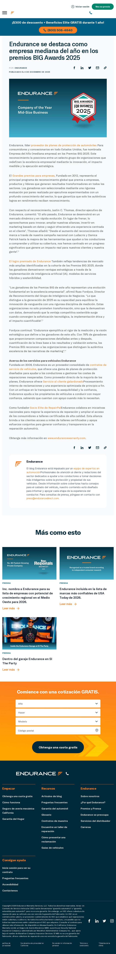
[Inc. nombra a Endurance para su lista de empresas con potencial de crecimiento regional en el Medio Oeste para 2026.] (29, 563)
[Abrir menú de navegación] (4, 13)
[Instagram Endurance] (112, 920)
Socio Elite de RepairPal (45, 407)
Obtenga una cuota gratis (58, 747)
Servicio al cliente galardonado (63, 381)
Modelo (22, 720)
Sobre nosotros (90, 795)
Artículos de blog (51, 795)
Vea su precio (102, 6)
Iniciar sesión (80, 6)
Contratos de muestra (54, 820)
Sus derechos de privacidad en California (32, 944)
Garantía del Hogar (13, 818)
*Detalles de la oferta (104, 944)
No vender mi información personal (62, 944)
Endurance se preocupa (94, 814)
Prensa (6, 582)
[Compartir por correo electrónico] (97, 67)
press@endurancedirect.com (43, 498)
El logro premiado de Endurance (30, 261)
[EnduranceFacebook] (89, 920)
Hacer (21, 712)
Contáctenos (10, 890)
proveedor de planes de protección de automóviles (64, 145)
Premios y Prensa (91, 808)
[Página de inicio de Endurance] (29, 12)
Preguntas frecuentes (54, 801)
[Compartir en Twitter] (89, 67)
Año (20, 703)
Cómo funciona (11, 801)
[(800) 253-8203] (101, 13)
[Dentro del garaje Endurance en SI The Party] (29, 633)
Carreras (86, 826)
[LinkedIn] (97, 920)
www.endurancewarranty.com (66, 438)
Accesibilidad (10, 883)
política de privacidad (6, 944)
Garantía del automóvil (54, 808)
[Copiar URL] (105, 67)
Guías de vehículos (52, 847)
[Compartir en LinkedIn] (82, 67)
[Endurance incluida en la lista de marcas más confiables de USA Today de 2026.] (87, 563)
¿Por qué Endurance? (93, 801)
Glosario (46, 814)
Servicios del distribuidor (95, 820)
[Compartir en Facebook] (74, 67)
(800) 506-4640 (58, 30)
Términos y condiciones (84, 944)
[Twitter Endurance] (104, 920)
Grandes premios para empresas (33, 175)
